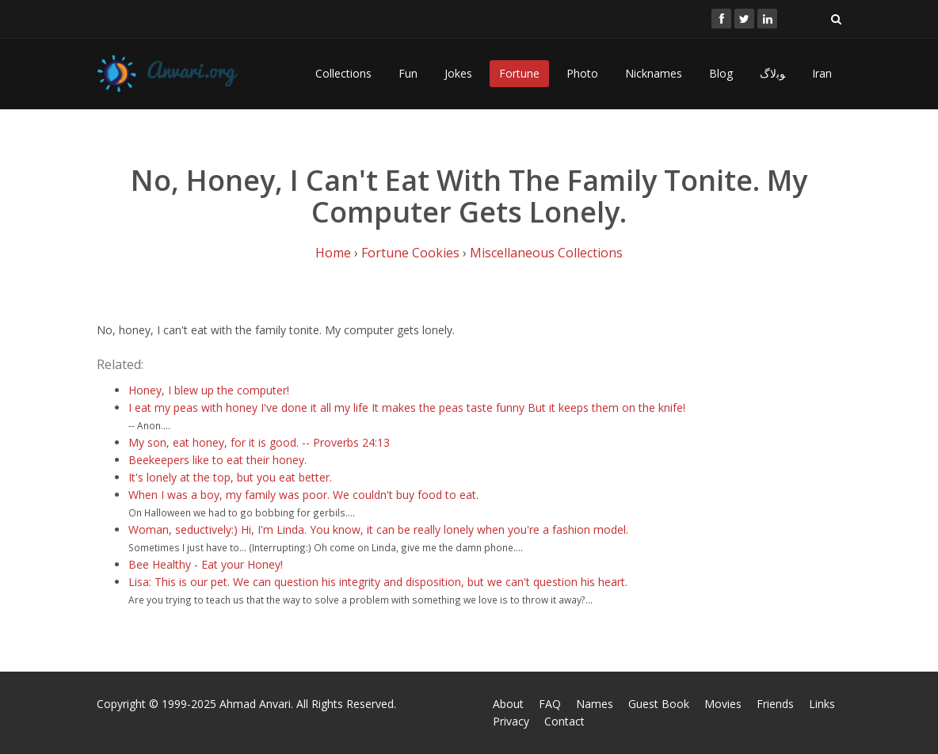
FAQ (550, 703)
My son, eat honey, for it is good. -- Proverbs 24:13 (259, 442)
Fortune (519, 73)
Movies (723, 703)
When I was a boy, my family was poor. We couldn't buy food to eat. (303, 494)
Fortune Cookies (410, 252)
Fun (408, 73)
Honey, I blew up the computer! (208, 390)
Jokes (458, 73)
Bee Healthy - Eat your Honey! (205, 564)
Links (822, 703)
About (508, 703)
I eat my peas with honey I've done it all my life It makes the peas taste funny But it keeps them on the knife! (406, 407)
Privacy (511, 721)
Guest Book (658, 703)
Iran (822, 73)
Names (594, 703)
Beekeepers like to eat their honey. (217, 459)
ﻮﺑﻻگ (772, 73)
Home (333, 252)
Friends (775, 703)
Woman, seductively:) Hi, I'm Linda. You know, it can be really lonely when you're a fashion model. (378, 529)
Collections (343, 73)
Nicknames (653, 73)
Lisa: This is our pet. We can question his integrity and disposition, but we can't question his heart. (377, 581)
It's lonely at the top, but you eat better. (230, 477)
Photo (582, 73)
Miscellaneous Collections (546, 252)
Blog (721, 73)
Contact (564, 721)
